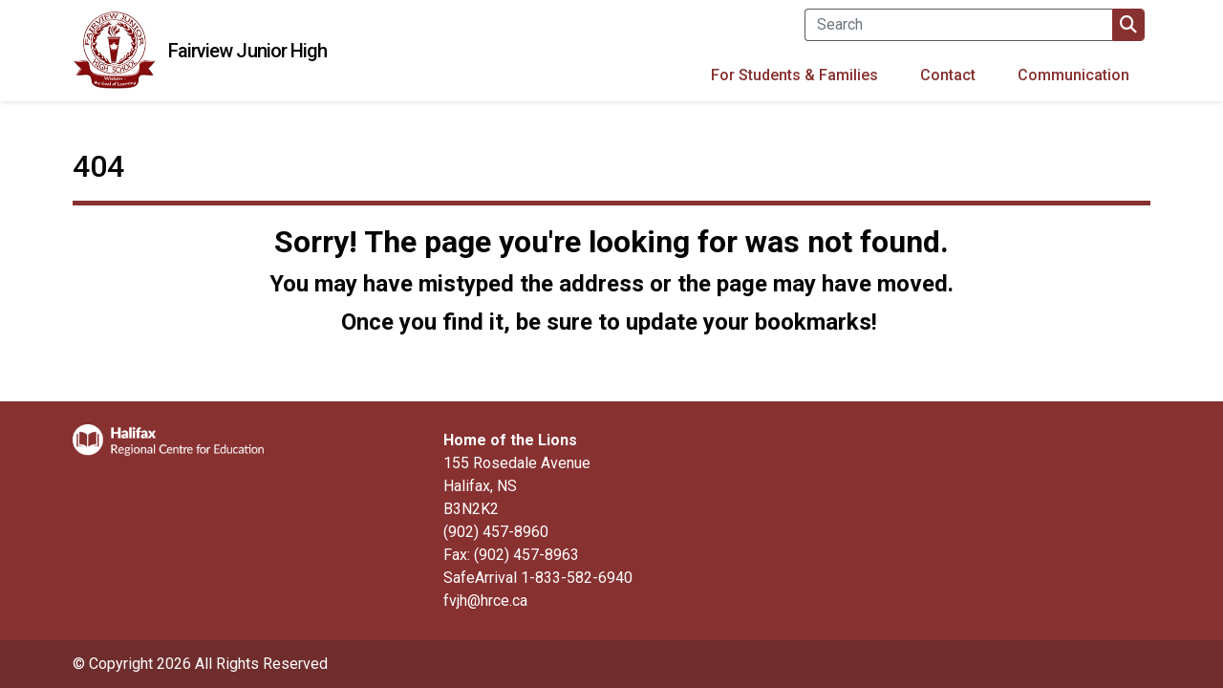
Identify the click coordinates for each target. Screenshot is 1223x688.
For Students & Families (794, 75)
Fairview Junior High (248, 50)
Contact (948, 75)
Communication (1073, 75)
